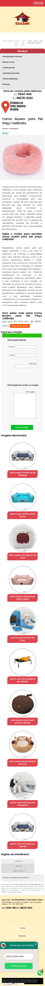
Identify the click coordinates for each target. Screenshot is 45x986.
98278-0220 (24, 98)
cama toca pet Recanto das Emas (22, 639)
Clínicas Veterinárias (10, 79)
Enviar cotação (22, 427)
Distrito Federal (19, 871)
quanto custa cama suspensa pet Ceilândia (22, 680)
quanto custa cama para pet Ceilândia (22, 845)
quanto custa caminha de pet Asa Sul (22, 515)
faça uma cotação (20, 326)
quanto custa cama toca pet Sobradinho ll (22, 803)
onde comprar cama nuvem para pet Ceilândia (22, 721)
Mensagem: (25, 405)
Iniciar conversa (18, 966)
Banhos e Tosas (9, 62)
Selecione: (19, 861)
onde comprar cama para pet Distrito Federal (22, 597)
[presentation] (22, 376)
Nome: (23, 347)
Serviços (22, 51)
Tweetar (5, 133)
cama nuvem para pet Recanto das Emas (22, 762)
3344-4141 (24, 94)
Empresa (22, 936)
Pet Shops (6, 84)
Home (22, 928)
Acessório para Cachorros (12, 56)
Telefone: (26, 365)
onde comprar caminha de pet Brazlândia (22, 474)
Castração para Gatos (11, 73)
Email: (23, 355)
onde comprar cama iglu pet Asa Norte (22, 556)
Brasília (19, 866)
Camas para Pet (9, 68)
